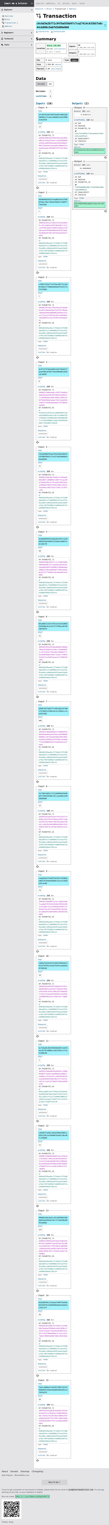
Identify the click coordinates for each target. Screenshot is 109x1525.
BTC (83, 111)
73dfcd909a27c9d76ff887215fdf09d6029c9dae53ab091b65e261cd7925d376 (53, 1389)
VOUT (40, 123)
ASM (48, 132)
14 (40, 975)
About (5, 1471)
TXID (40, 111)
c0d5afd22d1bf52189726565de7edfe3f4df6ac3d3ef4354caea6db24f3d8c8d (53, 965)
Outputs (77, 103)
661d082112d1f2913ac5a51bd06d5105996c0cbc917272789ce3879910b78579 (53, 626)
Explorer (39, 9)
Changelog (37, 1471)
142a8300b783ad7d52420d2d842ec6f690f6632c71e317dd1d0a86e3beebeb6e (53, 456)
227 (40, 1230)
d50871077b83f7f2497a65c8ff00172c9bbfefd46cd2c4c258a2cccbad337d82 (53, 711)
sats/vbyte (56, 69)
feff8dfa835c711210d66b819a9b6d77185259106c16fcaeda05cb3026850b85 (53, 796)
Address (72, 9)
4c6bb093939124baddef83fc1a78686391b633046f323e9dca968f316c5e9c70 (53, 541)
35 (40, 1315)
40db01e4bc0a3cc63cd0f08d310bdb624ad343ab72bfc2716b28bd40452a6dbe (53, 1220)
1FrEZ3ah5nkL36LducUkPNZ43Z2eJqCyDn (89, 151)
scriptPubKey (79, 120)
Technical (9, 39)
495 (40, 721)
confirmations (60, 49)
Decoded (41, 84)
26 (40, 1399)
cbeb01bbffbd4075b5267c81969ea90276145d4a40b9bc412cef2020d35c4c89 (53, 880)
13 (40, 127)
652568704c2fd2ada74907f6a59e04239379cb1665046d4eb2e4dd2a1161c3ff (53, 1305)
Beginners (9, 33)
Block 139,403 (53, 46)
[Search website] (71, 3)
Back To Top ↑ (54, 1482)
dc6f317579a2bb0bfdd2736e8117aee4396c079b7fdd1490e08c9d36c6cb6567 (53, 371)
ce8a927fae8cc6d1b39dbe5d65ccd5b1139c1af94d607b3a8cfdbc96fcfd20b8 (53, 1135)
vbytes (58, 64)
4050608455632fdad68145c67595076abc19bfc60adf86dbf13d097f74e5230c (53, 202)
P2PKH (45, 172)
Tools (6, 45)
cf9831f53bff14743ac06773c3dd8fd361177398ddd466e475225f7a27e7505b (53, 286)
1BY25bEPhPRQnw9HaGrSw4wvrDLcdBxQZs (89, 205)
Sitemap (25, 1471)
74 (40, 890)
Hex (50, 84)
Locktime (41, 96)
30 (40, 551)
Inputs (40, 103)
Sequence (42, 176)
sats (88, 111)
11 (40, 466)
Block (49, 9)
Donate (14, 1471)
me (102, 1490)
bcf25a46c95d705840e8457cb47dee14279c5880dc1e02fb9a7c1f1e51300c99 (53, 1050)
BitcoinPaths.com (22, 1475)
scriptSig (41, 132)
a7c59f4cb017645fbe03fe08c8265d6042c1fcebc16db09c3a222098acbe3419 (53, 117)
